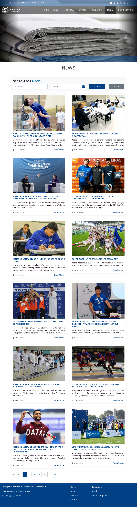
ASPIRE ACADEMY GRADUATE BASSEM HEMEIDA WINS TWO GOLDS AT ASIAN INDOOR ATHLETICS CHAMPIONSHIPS (38, 449)
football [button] (70, 10)
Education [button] (97, 10)
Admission (13, 3)
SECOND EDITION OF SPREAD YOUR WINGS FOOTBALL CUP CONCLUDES (38, 322)
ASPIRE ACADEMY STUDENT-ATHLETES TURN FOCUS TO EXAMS (39, 260)
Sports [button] (83, 10)
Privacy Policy (12, 491)
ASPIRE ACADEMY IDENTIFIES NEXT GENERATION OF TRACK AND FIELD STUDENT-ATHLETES (96, 385)
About (73, 491)
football (74, 495)
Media (46, 59)
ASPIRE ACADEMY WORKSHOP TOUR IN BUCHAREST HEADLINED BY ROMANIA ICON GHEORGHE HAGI (37, 197)
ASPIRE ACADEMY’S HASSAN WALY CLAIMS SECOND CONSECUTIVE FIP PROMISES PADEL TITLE (37, 135)
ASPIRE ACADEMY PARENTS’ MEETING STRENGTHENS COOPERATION (96, 135)
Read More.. (59, 149)
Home (46, 10)
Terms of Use (24, 491)
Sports (73, 499)
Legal (4, 491)
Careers (23, 3)
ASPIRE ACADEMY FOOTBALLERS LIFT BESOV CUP (95, 259)
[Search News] (30, 86)
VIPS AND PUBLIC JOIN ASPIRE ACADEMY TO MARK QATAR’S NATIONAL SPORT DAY (95, 448)
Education (97, 487)
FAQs (42, 3)
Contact (33, 3)
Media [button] (110, 10)
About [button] (57, 10)
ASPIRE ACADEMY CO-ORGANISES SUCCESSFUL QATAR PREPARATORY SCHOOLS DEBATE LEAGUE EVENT (95, 324)
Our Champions (125, 10)
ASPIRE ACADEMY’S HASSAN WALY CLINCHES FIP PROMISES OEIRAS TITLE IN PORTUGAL (95, 197)
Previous (17, 474)
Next (56, 474)
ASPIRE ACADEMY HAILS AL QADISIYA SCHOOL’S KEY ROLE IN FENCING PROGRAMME (37, 385)
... (49, 474)
